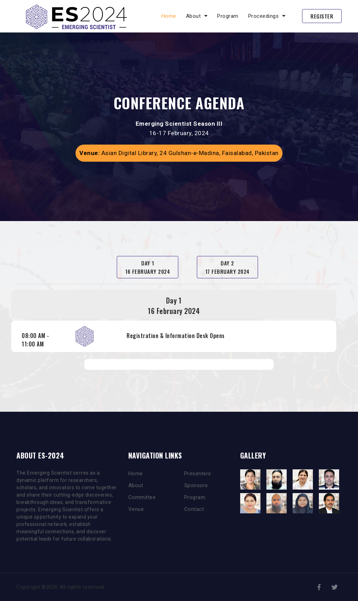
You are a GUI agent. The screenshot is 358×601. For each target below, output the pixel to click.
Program (227, 16)
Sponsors (196, 485)
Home (169, 16)
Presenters (197, 473)
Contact (194, 509)
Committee (142, 497)
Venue (136, 509)
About (135, 485)
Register (321, 16)
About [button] (197, 16)
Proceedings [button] (267, 16)
